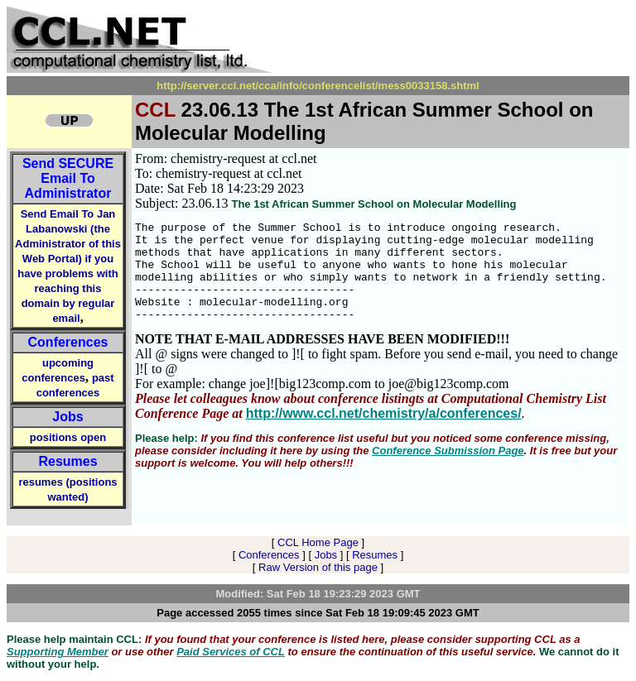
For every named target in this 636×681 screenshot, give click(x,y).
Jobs (67, 417)
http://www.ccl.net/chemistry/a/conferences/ (384, 433)
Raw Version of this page (318, 567)
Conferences (68, 342)
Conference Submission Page (448, 470)
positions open (68, 437)
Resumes (67, 461)
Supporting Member (57, 651)
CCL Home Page (318, 542)
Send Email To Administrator (67, 178)
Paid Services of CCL (230, 651)
